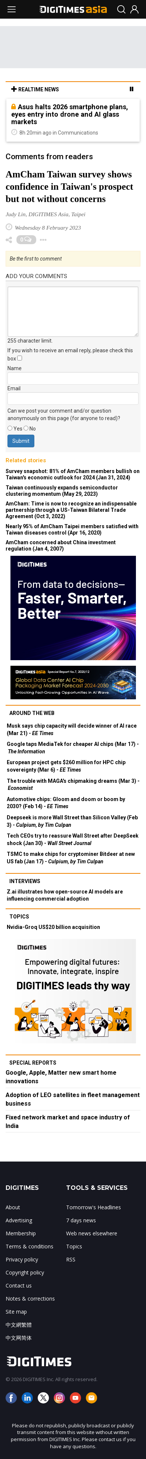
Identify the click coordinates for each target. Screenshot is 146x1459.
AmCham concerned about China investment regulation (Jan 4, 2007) (61, 545)
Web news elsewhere (91, 1233)
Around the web (32, 713)
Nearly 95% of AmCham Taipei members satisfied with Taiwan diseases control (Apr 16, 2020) (72, 529)
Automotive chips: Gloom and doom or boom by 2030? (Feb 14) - (66, 803)
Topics (19, 917)
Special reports (32, 1063)
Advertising (19, 1220)
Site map (16, 1311)
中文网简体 (19, 1337)
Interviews (24, 881)
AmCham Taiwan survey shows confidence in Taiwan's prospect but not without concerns (69, 186)
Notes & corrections (30, 1298)
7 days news (81, 1220)
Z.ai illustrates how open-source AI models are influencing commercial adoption (65, 895)
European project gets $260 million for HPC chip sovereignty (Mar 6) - (66, 766)
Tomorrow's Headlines (93, 1207)
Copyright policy (25, 1272)
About (13, 1207)
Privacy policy (22, 1259)
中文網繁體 (19, 1324)
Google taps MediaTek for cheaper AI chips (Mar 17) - (73, 747)
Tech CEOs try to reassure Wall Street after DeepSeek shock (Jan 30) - (73, 839)
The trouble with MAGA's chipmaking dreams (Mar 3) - (73, 784)
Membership (21, 1233)
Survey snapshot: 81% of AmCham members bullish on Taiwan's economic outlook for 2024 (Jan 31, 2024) (73, 474)
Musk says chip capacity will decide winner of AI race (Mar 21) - (72, 729)
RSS (70, 1259)
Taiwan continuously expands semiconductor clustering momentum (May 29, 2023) (62, 491)
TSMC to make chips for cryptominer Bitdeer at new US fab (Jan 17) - (71, 857)
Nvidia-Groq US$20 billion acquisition (53, 927)
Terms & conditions (29, 1246)
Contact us (19, 1285)
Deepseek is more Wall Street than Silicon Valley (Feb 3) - (72, 821)
